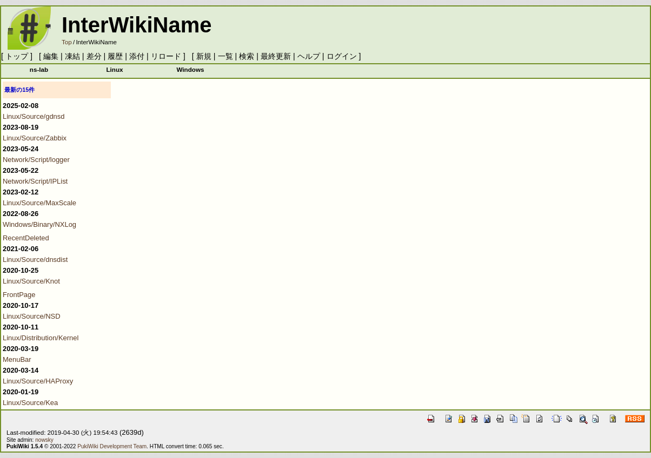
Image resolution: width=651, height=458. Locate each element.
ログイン (342, 56)
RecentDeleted (26, 238)
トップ (16, 56)
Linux (114, 69)
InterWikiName (137, 25)
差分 (94, 56)
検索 (246, 56)
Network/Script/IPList (35, 181)
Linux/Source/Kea (30, 403)
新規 (203, 56)
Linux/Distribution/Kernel (40, 338)
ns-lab (39, 69)
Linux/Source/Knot (31, 281)
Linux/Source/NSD (32, 316)
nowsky (44, 440)
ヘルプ (308, 56)
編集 (50, 56)
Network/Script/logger (36, 160)
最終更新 (276, 56)
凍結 (72, 56)
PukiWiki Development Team (112, 446)
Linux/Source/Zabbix (35, 138)
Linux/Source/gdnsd (34, 116)
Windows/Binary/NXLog (39, 224)
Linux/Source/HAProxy (38, 381)
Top (67, 42)
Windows (190, 69)
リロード (166, 56)
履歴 (115, 56)
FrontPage (19, 295)
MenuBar (17, 359)
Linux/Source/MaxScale (39, 203)
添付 (136, 56)
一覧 (225, 56)
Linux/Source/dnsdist (35, 259)
